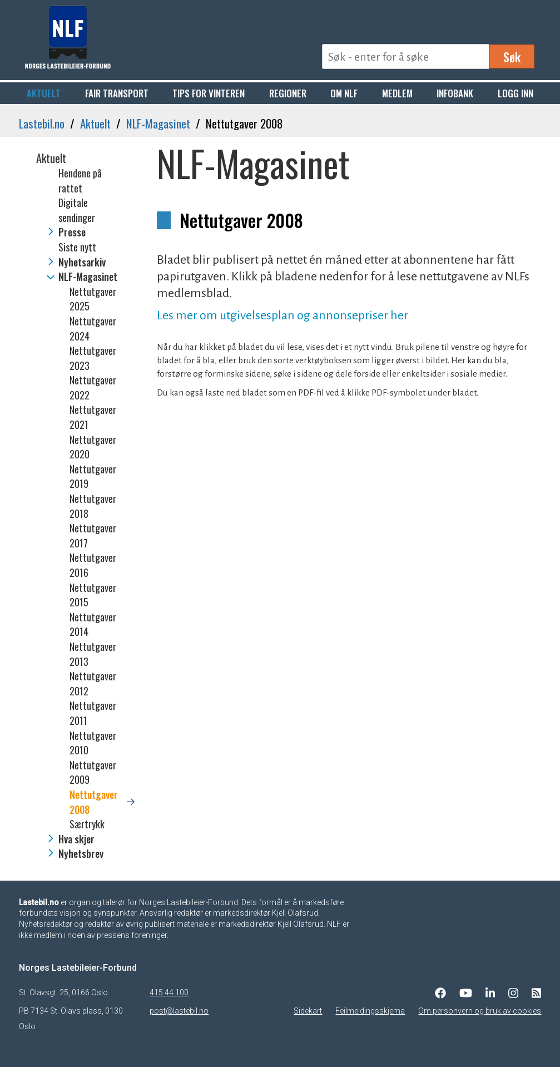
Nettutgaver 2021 (93, 417)
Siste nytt (77, 247)
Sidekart (308, 1010)
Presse (72, 232)
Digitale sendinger (76, 210)
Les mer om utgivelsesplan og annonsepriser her (282, 315)
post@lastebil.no (179, 1010)
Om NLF (344, 93)
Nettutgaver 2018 (93, 506)
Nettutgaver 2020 (93, 447)
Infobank (455, 93)
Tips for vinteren (208, 93)
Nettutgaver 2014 (93, 624)
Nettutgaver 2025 (93, 299)
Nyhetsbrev (80, 853)
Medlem (397, 93)
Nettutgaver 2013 (93, 654)
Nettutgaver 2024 (93, 328)
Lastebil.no (42, 123)
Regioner (287, 93)
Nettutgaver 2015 (93, 595)
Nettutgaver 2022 (93, 387)
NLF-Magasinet (158, 123)
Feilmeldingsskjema (370, 1010)
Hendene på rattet (80, 180)
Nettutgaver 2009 (93, 772)
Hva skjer (76, 839)
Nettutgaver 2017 (93, 535)
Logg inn (515, 93)
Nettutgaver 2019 (93, 476)
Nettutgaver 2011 (93, 713)
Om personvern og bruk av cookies (479, 1010)
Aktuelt (44, 93)
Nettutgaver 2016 (93, 565)
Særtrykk (87, 824)
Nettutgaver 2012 (93, 683)
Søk (512, 57)
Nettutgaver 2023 (93, 358)
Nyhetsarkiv (82, 262)
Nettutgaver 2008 (94, 802)
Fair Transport (116, 93)
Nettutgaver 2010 (93, 743)
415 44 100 (169, 992)
